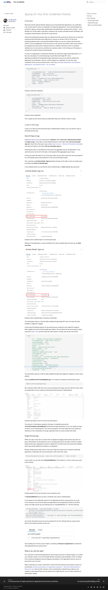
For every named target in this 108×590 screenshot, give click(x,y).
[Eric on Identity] (7, 2)
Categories (33, 6)
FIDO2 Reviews (18, 6)
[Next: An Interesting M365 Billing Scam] (91, 581)
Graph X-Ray (34, 331)
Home (5, 6)
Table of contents (92, 13)
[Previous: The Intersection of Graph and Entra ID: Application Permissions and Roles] (31, 581)
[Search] (96, 2)
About (10, 6)
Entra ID (9, 30)
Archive (26, 6)
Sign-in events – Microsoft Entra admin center (66, 144)
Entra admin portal (33, 139)
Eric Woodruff (12, 19)
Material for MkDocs (14, 588)
